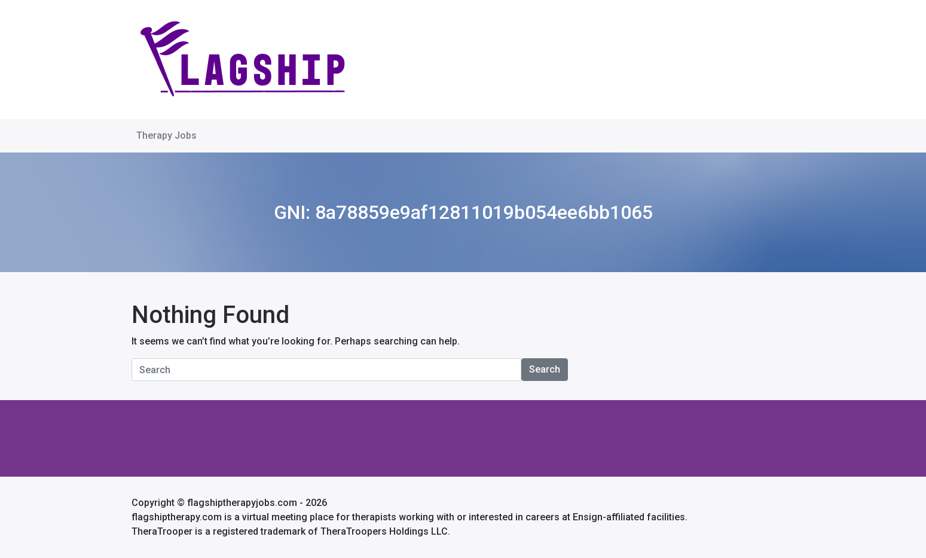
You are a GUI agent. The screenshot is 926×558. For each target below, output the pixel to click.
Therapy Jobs (166, 135)
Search (544, 369)
